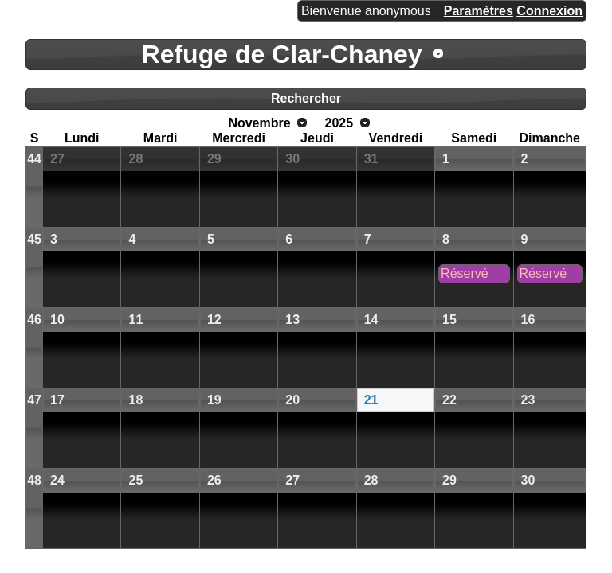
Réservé (464, 273)
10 (57, 319)
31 (371, 159)
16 (528, 319)
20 (292, 400)
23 (528, 400)
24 (57, 480)
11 (135, 319)
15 (449, 319)
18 (135, 400)
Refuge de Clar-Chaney (282, 54)
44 (34, 159)
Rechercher (306, 98)
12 (214, 319)
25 (135, 480)
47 (34, 400)
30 (292, 159)
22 (449, 400)
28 (135, 159)
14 (371, 319)
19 (214, 400)
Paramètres (478, 11)
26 (214, 480)
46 (34, 319)
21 (371, 400)
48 (34, 480)
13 (292, 319)
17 (57, 400)
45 (34, 239)
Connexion (549, 11)
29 (214, 159)
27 (57, 159)
